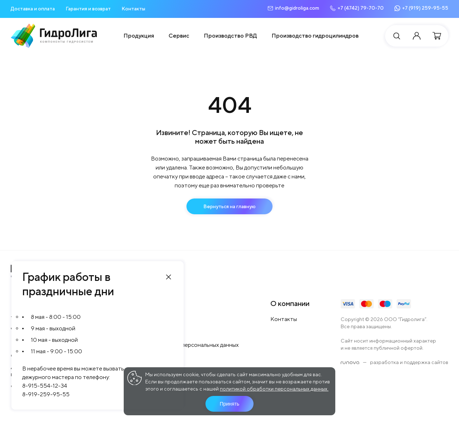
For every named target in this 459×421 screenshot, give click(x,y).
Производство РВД (230, 35)
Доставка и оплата (33, 8)
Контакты (133, 8)
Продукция (138, 35)
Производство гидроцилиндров (315, 35)
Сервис (179, 35)
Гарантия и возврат (88, 8)
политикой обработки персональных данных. (274, 389)
